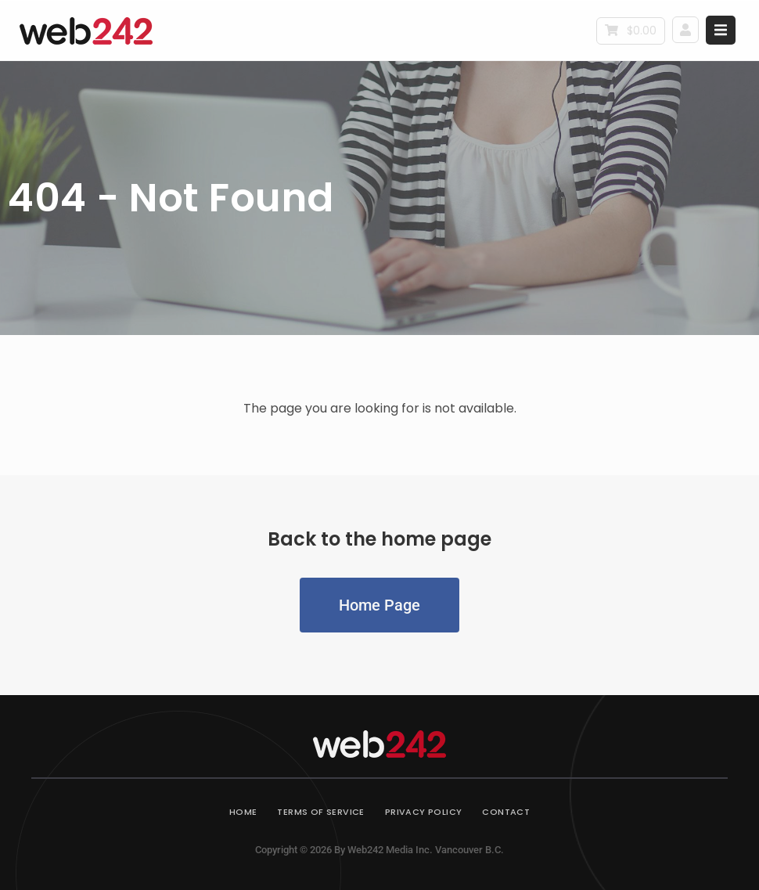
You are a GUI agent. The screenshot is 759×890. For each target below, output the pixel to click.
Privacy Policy (423, 811)
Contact (506, 811)
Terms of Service (320, 811)
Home (243, 811)
